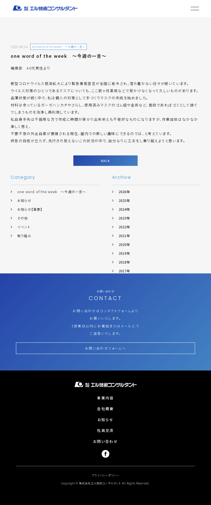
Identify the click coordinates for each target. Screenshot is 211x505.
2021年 (124, 235)
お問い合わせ (105, 441)
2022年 (124, 226)
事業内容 (105, 397)
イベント (23, 226)
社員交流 (105, 430)
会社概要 (105, 408)
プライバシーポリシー (105, 475)
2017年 (124, 270)
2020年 (124, 244)
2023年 (124, 218)
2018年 (124, 262)
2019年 (124, 253)
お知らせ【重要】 (30, 209)
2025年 (124, 200)
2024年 (124, 209)
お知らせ (24, 200)
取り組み (24, 235)
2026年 (124, 191)
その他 (22, 218)
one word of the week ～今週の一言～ (51, 191)
